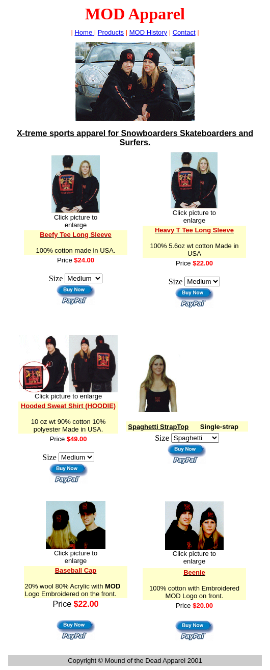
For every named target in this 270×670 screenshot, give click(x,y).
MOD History (148, 32)
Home (84, 32)
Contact (184, 32)
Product (111, 32)
